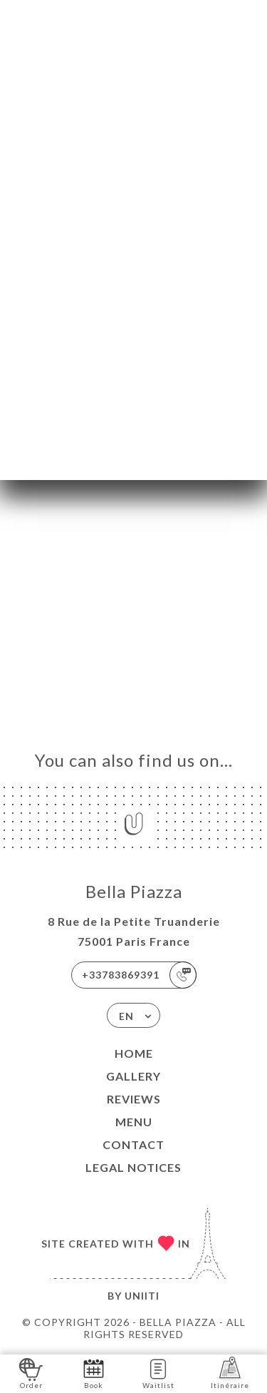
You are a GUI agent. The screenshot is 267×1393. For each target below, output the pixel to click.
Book (93, 1372)
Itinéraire (230, 1372)
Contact (133, 1144)
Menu (133, 1121)
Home (134, 1053)
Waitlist (158, 1372)
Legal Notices (133, 1167)
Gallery (133, 1076)
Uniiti (142, 1296)
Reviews (134, 1099)
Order (31, 1372)
